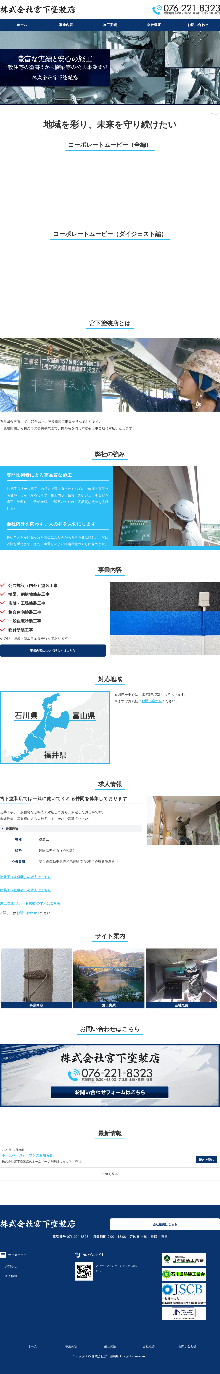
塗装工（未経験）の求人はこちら (25, 877)
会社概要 (154, 25)
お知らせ (11, 1266)
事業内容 (66, 25)
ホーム (22, 25)
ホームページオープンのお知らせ (27, 1155)
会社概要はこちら (165, 1224)
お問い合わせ (198, 25)
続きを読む (206, 1160)
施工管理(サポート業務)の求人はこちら (30, 903)
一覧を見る (110, 1174)
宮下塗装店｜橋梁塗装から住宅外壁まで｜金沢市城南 (37, 9)
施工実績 (110, 25)
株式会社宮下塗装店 (105, 1356)
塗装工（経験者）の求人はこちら (25, 890)
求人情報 (11, 1276)
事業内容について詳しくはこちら (53, 651)
